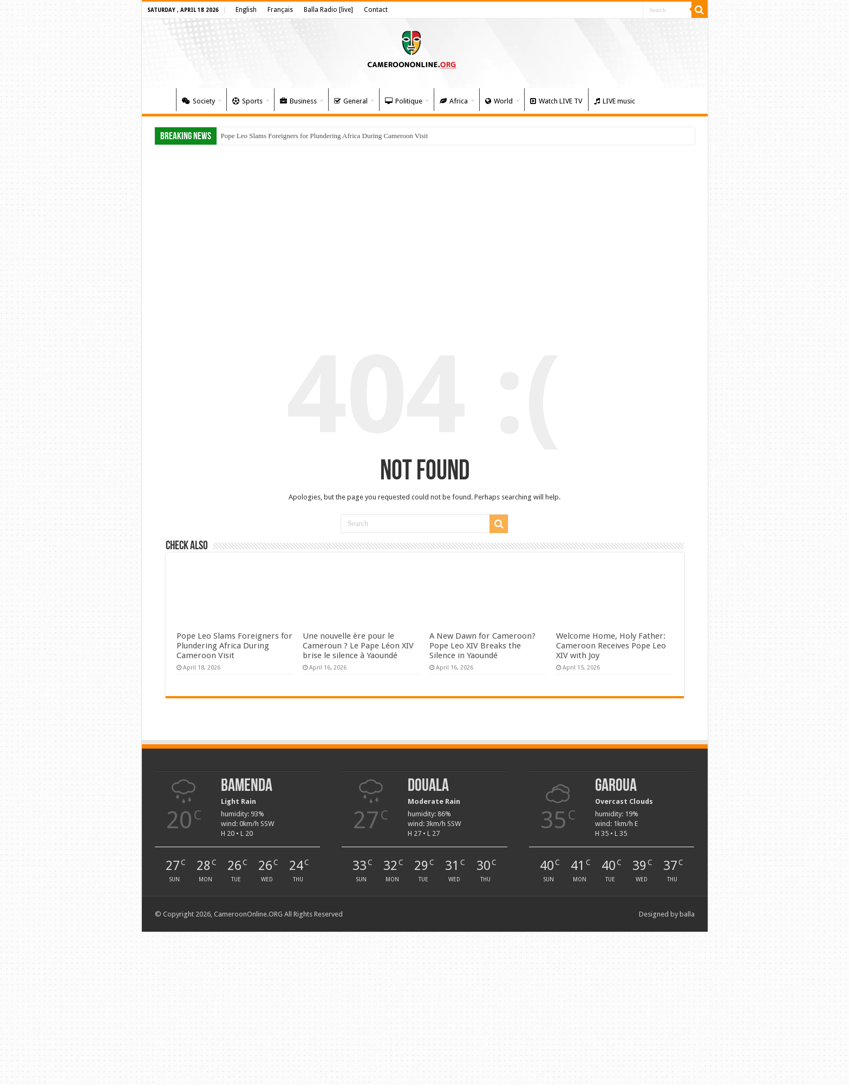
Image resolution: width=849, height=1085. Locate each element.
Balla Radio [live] (328, 10)
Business (298, 101)
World (499, 101)
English (246, 10)
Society (198, 101)
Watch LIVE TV (556, 101)
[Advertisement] (425, 234)
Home (161, 99)
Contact (376, 10)
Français (280, 10)
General (351, 101)
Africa (454, 101)
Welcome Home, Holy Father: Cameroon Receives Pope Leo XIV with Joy (611, 645)
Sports (247, 101)
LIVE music (614, 101)
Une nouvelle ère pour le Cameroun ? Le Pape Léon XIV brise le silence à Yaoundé (358, 645)
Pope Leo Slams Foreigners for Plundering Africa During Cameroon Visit (324, 136)
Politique (403, 101)
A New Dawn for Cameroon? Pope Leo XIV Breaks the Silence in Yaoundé (482, 645)
